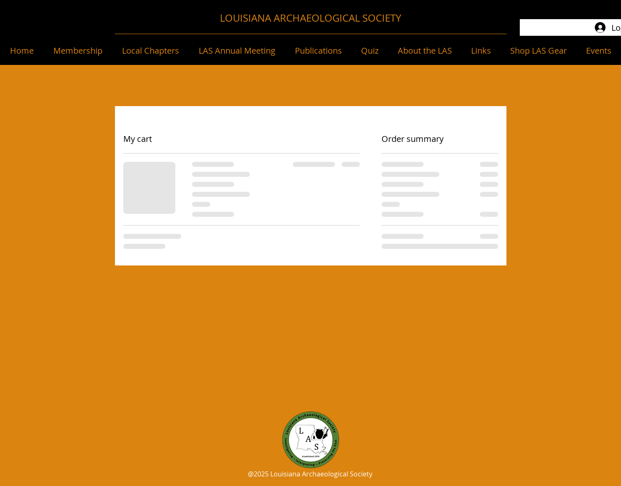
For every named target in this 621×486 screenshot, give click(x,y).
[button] (77, 50)
